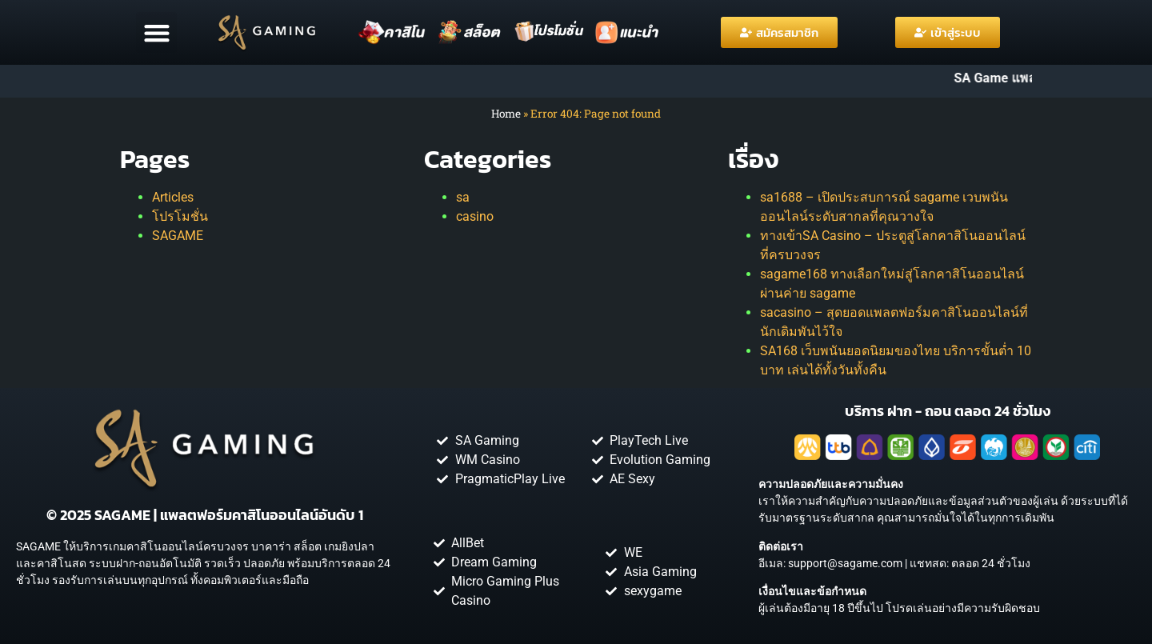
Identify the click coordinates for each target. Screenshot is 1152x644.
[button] (156, 32)
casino (475, 216)
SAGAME (177, 235)
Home (506, 113)
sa (463, 197)
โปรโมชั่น (180, 216)
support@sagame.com (845, 563)
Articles (173, 197)
